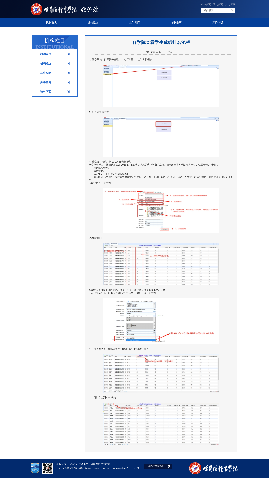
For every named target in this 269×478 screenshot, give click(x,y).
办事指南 (45, 82)
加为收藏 (230, 4)
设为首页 (218, 4)
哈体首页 (206, 4)
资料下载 (45, 91)
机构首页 (45, 54)
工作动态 (45, 72)
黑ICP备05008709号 (130, 468)
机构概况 (45, 63)
